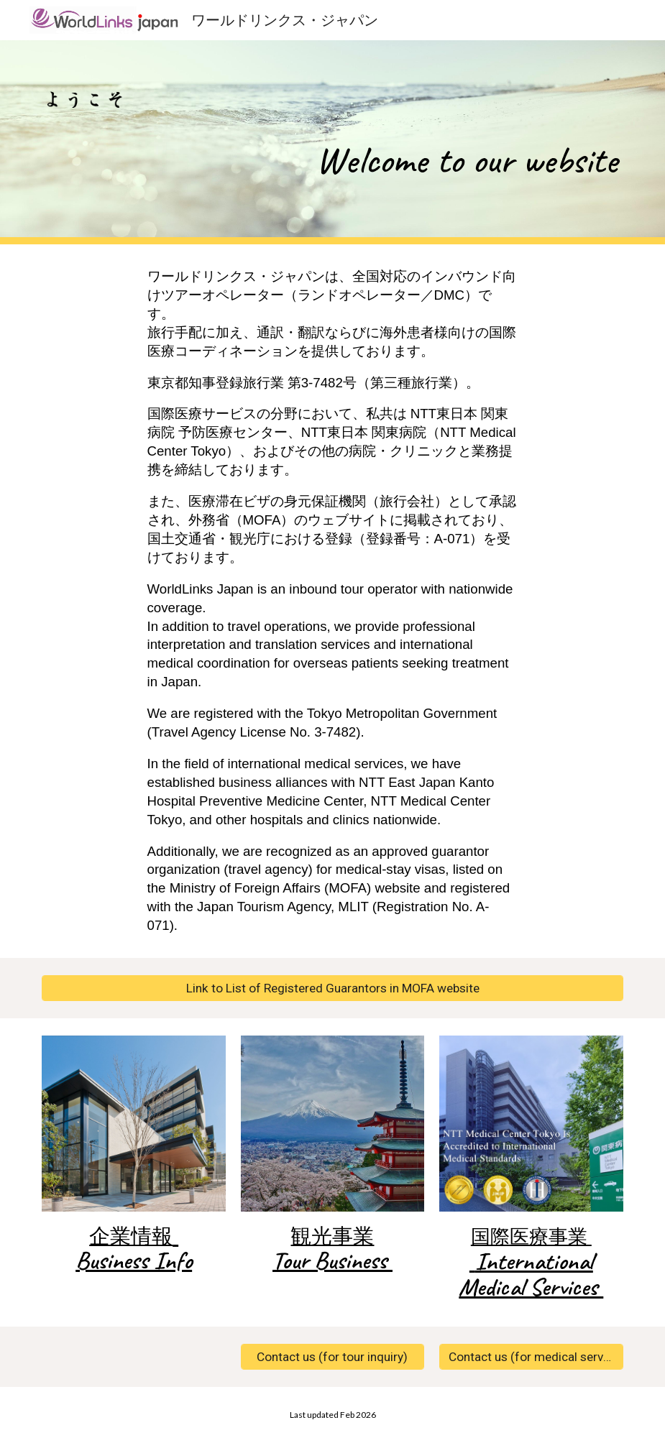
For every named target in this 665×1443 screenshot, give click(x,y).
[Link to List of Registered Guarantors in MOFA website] (332, 988)
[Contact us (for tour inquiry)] (333, 1357)
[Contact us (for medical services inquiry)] (531, 1357)
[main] (456, 142)
